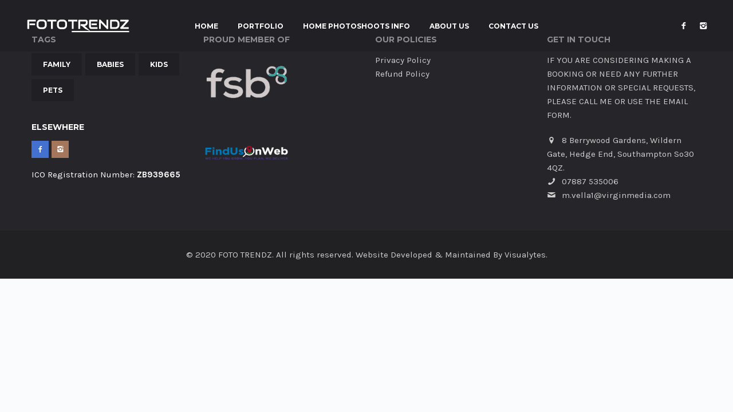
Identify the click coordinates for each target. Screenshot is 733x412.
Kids (159, 64)
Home (206, 26)
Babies (110, 64)
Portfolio (260, 26)
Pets (52, 90)
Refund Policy (402, 74)
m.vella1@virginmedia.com (616, 195)
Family (56, 64)
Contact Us (513, 26)
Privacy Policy (403, 60)
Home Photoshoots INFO (356, 26)
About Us (449, 26)
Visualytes (525, 254)
